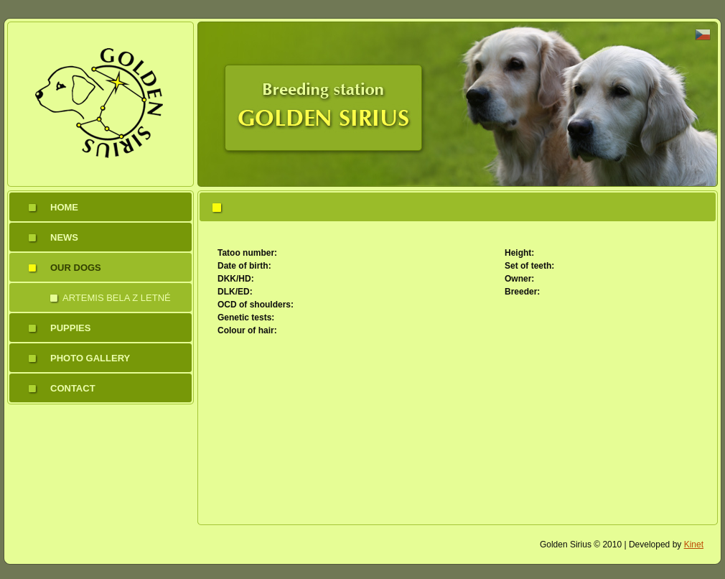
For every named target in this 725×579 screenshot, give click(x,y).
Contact (72, 388)
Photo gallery (90, 358)
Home (64, 207)
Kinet (693, 544)
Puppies (70, 328)
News (64, 237)
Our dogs (75, 267)
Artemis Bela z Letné (116, 297)
